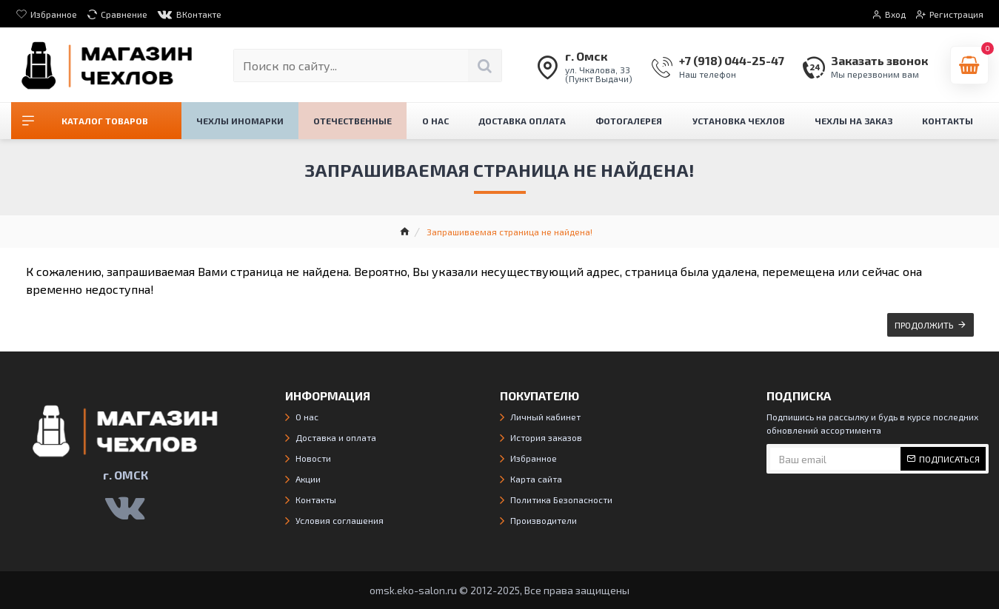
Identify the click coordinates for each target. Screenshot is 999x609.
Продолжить (924, 325)
